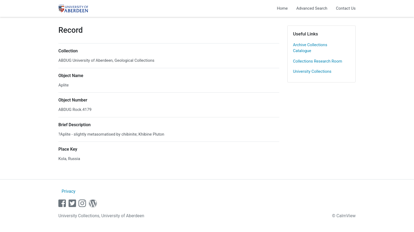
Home (282, 8)
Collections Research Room (317, 61)
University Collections (312, 71)
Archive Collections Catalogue (310, 47)
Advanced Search (311, 8)
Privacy (69, 191)
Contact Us (346, 8)
